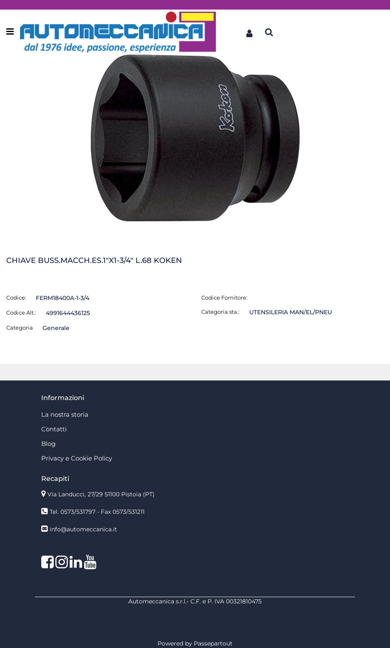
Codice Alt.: (21, 312)
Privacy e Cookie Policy (76, 458)
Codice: (16, 297)
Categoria (19, 327)
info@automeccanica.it (83, 529)
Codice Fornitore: (224, 297)
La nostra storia (64, 414)
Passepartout (213, 643)
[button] (249, 32)
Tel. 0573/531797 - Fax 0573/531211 (97, 511)
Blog (48, 444)
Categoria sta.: (220, 311)
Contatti (54, 429)
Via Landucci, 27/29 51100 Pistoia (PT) (101, 494)
